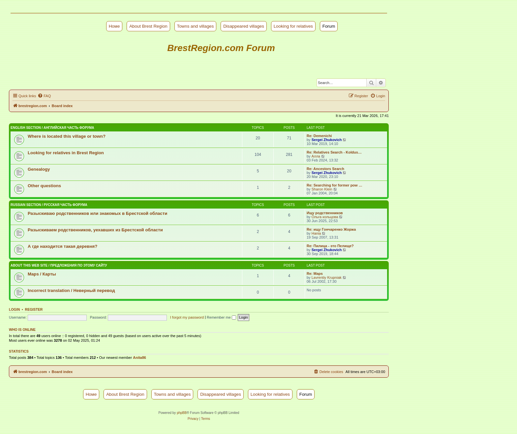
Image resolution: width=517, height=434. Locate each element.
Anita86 (139, 358)
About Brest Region (148, 26)
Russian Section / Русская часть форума (49, 205)
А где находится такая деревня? (62, 246)
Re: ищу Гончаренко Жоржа (331, 229)
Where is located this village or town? (67, 136)
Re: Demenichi (319, 136)
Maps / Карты (42, 274)
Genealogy (39, 169)
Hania (316, 233)
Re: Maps (315, 273)
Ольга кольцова (325, 217)
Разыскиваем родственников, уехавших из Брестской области (95, 229)
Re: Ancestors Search (325, 169)
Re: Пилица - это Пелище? (330, 246)
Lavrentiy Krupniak (327, 277)
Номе (114, 26)
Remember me (221, 317)
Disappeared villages (243, 26)
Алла (316, 156)
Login (14, 309)
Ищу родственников (325, 213)
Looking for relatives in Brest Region (66, 152)
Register (34, 309)
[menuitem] (44, 96)
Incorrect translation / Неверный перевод (71, 290)
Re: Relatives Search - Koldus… (334, 152)
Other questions (44, 185)
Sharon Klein (322, 189)
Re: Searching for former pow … (334, 185)
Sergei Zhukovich (327, 140)
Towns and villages (195, 26)
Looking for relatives (293, 26)
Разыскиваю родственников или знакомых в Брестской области (97, 213)
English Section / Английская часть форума (52, 128)
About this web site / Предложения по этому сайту (59, 265)
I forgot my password (187, 317)
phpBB (182, 413)
